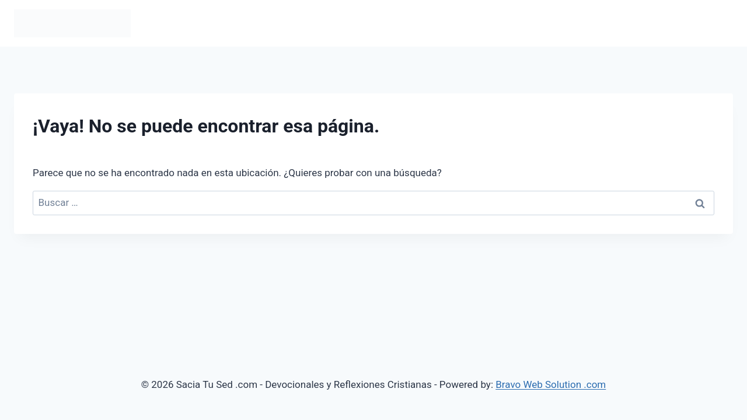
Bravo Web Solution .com (550, 384)
